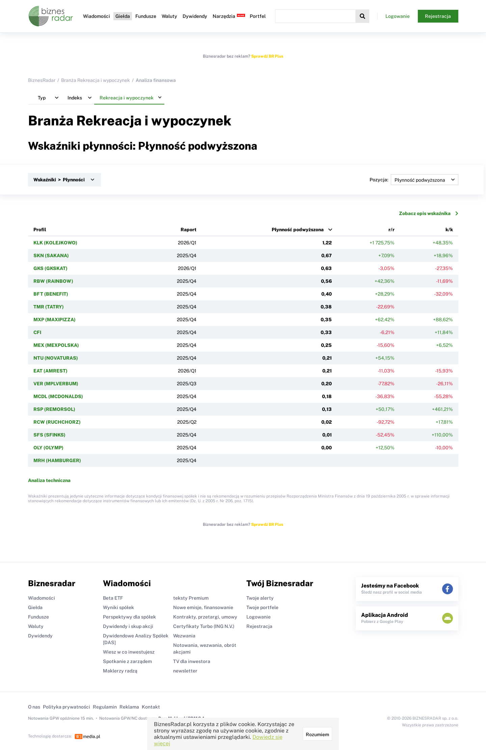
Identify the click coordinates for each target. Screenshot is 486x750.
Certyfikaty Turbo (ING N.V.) (203, 626)
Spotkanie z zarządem (127, 661)
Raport (188, 229)
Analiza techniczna (49, 480)
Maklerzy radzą (120, 670)
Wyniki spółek (118, 607)
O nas (34, 707)
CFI (37, 332)
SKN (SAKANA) (51, 255)
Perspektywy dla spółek (129, 617)
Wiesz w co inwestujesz (129, 652)
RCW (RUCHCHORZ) (57, 422)
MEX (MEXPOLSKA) (56, 345)
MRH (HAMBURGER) (57, 460)
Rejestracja (438, 16)
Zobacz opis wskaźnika (428, 213)
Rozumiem (317, 734)
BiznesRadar (41, 80)
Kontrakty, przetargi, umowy (205, 617)
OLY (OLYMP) (48, 447)
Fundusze (145, 16)
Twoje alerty (260, 598)
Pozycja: (414, 179)
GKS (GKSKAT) (50, 268)
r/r (391, 229)
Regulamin (105, 707)
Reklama (129, 707)
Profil (39, 229)
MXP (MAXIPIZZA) (54, 319)
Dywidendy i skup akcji (128, 626)
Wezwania (184, 635)
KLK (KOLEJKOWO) (55, 242)
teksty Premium (191, 598)
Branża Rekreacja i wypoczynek (95, 80)
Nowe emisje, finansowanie (203, 607)
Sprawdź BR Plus (267, 56)
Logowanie (397, 16)
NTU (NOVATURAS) (55, 358)
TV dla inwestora (191, 661)
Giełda (122, 16)
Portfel (258, 16)
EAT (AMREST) (50, 370)
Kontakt (151, 707)
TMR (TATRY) (48, 306)
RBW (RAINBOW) (53, 281)
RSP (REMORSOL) (54, 409)
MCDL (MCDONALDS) (58, 396)
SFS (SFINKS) (49, 435)
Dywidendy (195, 16)
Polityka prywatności (66, 707)
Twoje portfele (262, 607)
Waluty (169, 16)
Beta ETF (113, 598)
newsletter (185, 670)
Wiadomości (96, 16)
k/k (449, 229)
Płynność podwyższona (298, 229)
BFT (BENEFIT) (50, 294)
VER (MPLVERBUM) (55, 383)
